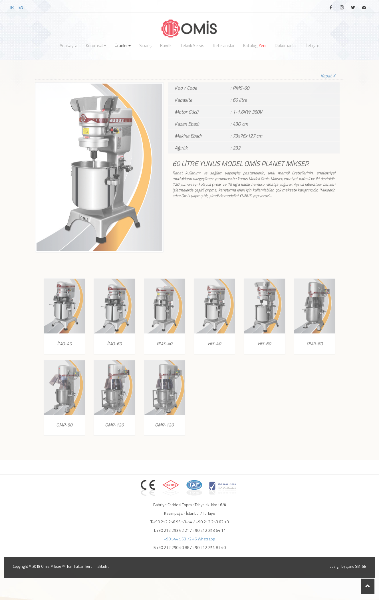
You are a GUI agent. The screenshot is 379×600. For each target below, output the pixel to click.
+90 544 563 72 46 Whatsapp (189, 539)
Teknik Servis (192, 45)
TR (11, 7)
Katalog (254, 45)
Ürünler (123, 45)
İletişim (312, 45)
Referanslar (224, 45)
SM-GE (360, 566)
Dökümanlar (286, 45)
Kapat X (327, 70)
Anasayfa (68, 45)
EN (21, 7)
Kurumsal (96, 45)
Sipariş (145, 45)
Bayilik (166, 45)
